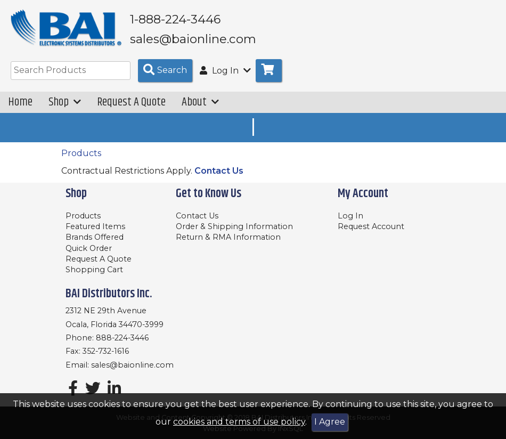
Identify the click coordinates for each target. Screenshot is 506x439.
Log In (350, 216)
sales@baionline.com (132, 365)
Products (81, 153)
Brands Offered (95, 237)
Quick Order (89, 248)
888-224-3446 (122, 338)
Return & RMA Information (228, 237)
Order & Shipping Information (234, 226)
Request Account (371, 226)
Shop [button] (64, 102)
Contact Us (218, 171)
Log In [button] (225, 71)
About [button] (200, 102)
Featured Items (95, 226)
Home (20, 102)
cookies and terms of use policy (239, 422)
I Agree (329, 422)
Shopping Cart (94, 269)
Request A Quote (131, 102)
